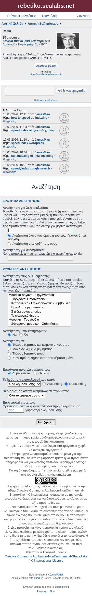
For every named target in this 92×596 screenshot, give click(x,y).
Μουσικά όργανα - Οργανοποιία (39, 295)
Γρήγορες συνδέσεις (21, 16)
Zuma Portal (56, 574)
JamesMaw (42, 114)
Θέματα (41, 373)
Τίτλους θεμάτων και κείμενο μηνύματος (38, 344)
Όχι (24, 334)
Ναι (12, 334)
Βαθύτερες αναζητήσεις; (46, 100)
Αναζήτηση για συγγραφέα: (24, 250)
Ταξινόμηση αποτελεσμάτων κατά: (29, 379)
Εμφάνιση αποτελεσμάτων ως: (26, 369)
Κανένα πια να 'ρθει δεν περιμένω (26, 41)
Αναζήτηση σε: (14, 341)
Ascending (52, 384)
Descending (75, 384)
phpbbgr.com (62, 587)
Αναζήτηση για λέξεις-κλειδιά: (25, 207)
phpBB (37, 578)
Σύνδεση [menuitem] (83, 16)
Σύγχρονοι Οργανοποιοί (39, 299)
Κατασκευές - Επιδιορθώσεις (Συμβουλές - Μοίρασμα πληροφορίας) (39, 303)
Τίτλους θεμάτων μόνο (26, 353)
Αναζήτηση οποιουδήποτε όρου (32, 243)
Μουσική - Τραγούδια (39, 320)
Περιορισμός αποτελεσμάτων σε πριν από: (36, 391)
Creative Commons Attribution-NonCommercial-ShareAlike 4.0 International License (46, 558)
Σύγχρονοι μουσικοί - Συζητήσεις (39, 324)
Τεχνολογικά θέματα (39, 316)
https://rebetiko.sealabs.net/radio (46, 74)
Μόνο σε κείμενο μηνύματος (30, 349)
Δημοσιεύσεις (19, 373)
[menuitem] (42, 591)
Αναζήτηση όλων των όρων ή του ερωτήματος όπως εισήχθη (47, 237)
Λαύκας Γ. (9, 44)
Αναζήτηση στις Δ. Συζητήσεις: (26, 276)
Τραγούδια (49, 16)
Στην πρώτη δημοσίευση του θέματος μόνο (41, 358)
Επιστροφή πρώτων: (19, 402)
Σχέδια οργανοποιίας (39, 312)
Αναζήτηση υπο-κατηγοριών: (25, 331)
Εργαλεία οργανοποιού (39, 307)
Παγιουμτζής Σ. (28, 44)
